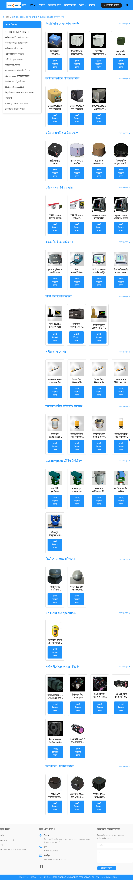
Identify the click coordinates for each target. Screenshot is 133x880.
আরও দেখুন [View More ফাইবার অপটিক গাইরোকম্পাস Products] (124, 79)
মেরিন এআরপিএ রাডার (14, 48)
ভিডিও (42, 5)
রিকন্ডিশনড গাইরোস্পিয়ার (15, 81)
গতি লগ (8, 98)
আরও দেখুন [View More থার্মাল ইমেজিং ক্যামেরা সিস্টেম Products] (124, 667)
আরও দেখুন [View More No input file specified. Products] (124, 613)
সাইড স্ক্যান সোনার (12, 65)
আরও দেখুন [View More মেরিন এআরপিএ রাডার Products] (124, 187)
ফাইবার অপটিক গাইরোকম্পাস (17, 37)
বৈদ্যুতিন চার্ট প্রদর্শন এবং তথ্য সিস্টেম (19, 93)
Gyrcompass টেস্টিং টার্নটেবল (17, 76)
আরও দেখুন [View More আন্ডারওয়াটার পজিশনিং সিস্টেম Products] (124, 406)
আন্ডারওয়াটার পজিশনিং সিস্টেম (17, 70)
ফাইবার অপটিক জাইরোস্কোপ (16, 43)
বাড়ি (24, 5)
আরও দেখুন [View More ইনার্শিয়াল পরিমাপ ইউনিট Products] (124, 766)
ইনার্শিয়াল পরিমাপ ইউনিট (15, 109)
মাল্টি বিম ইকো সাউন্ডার (14, 59)
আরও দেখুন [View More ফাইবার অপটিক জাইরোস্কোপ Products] (124, 133)
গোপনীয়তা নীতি (22, 877)
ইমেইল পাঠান (106, 868)
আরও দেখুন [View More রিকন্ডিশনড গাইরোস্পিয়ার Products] (124, 559)
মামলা (92, 5)
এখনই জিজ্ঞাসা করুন (55, 64)
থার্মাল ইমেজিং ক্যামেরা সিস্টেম (17, 104)
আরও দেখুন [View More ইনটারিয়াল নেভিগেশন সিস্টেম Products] (124, 24)
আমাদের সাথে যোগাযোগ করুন (70, 5)
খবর (82, 5)
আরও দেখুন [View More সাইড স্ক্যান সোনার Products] (124, 352)
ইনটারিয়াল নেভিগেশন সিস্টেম (17, 32)
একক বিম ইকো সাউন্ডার (14, 54)
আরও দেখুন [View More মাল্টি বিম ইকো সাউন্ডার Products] (124, 296)
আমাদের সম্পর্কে (54, 5)
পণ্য (32, 5)
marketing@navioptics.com (54, 859)
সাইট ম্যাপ (34, 877)
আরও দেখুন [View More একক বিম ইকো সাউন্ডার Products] (124, 242)
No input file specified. (14, 87)
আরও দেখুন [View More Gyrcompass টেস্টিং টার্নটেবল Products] (124, 461)
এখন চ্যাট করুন (111, 5)
